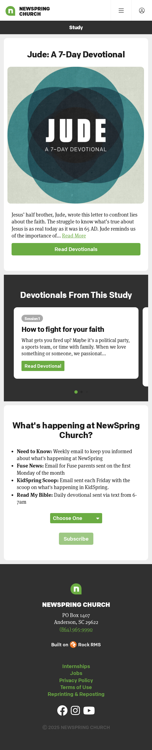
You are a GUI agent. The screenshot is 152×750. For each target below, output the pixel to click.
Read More (74, 235)
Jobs (76, 673)
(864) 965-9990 (76, 629)
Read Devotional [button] (43, 366)
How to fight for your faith (62, 329)
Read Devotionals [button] (76, 249)
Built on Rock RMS (76, 644)
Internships (76, 666)
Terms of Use (76, 687)
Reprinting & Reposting (76, 694)
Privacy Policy (76, 680)
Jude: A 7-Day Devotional (76, 54)
